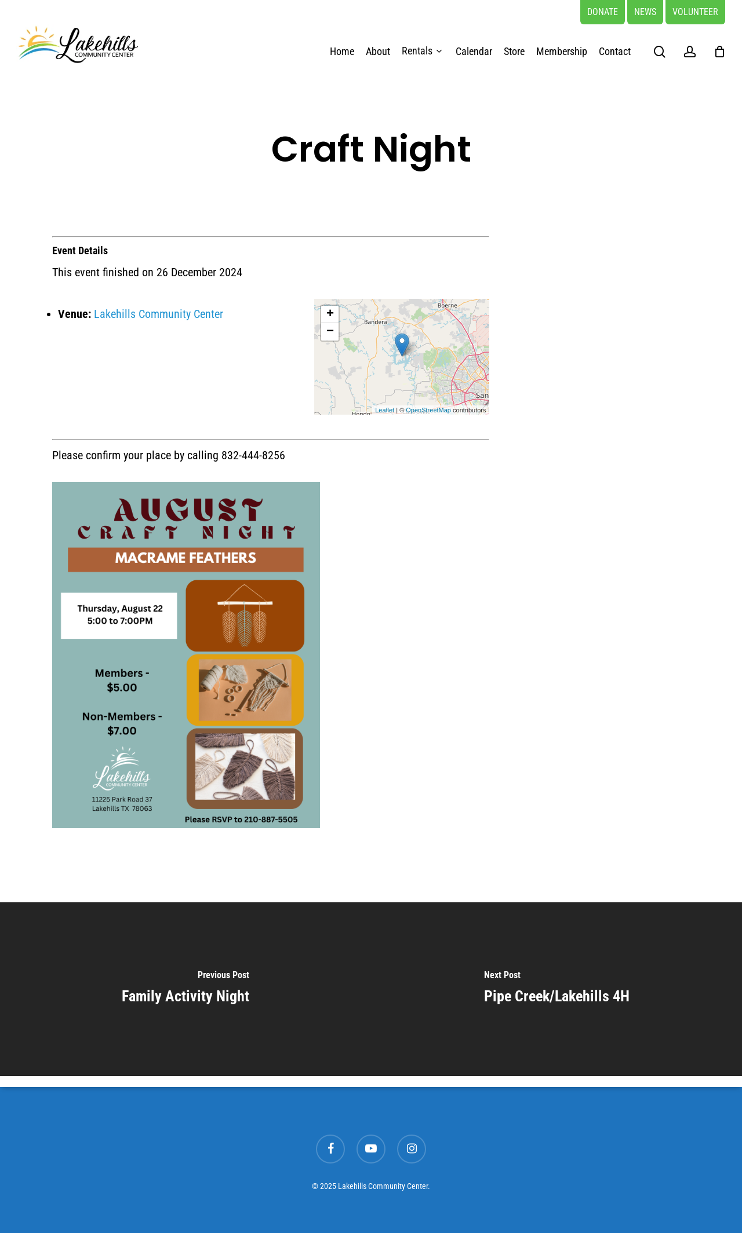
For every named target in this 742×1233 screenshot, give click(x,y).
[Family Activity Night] (185, 989)
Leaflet (384, 410)
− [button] (330, 332)
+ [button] (330, 314)
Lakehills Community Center (158, 314)
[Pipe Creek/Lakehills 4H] (556, 989)
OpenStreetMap (428, 410)
